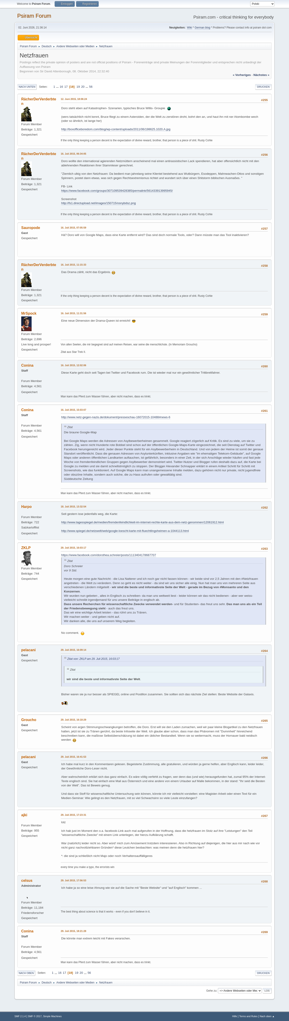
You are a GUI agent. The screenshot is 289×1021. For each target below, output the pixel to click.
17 (66, 86)
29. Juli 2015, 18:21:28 (73, 931)
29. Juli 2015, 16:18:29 (73, 719)
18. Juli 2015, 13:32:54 (73, 506)
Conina (27, 365)
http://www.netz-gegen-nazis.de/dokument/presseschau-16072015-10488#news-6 (115, 417)
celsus (27, 880)
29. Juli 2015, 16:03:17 (73, 547)
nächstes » (261, 75)
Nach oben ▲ (267, 1016)
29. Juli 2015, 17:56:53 (73, 880)
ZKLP (26, 548)
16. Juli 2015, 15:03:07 (73, 409)
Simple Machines (52, 1016)
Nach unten (27, 86)
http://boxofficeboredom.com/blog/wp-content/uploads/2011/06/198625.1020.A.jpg (115, 129)
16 (61, 86)
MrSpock (29, 313)
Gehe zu (211, 990)
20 (82, 86)
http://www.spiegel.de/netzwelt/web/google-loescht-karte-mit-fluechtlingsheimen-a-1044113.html (125, 531)
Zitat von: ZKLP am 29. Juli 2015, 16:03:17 (93, 658)
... (58, 86)
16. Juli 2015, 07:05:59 (73, 227)
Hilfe (234, 1016)
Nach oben (26, 973)
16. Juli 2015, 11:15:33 (73, 264)
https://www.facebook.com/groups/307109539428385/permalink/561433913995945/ (117, 190)
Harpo (26, 507)
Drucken (263, 86)
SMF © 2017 (35, 1016)
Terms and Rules (248, 1016)
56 (91, 86)
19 (78, 86)
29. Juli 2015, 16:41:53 (73, 756)
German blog (202, 27)
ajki (24, 815)
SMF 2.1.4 (20, 1016)
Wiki (189, 27)
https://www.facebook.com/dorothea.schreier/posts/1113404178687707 (108, 555)
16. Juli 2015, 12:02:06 (73, 365)
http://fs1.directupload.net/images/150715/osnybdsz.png (98, 203)
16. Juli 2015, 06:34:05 (73, 153)
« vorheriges (242, 75)
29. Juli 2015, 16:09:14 (73, 649)
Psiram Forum (34, 16)
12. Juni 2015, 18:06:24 (74, 99)
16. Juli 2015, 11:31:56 (73, 313)
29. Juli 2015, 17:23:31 (73, 814)
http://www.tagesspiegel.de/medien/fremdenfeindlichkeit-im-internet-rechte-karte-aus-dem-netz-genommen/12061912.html (142, 522)
